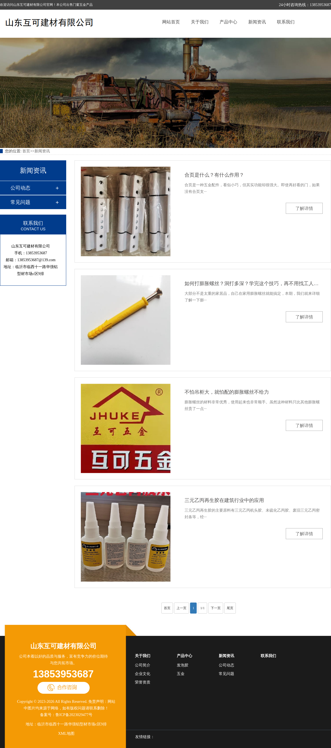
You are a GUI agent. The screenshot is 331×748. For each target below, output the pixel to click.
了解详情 (304, 208)
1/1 (202, 608)
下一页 (216, 608)
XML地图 (66, 733)
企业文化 (142, 674)
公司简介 (142, 665)
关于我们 (200, 22)
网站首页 (171, 22)
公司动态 (20, 188)
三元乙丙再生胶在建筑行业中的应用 (224, 500)
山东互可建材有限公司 (63, 646)
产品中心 (228, 22)
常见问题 (20, 202)
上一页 (181, 608)
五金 (181, 674)
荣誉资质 (142, 682)
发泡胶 (182, 665)
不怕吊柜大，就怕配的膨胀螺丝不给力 (227, 392)
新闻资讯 (257, 22)
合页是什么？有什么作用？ (214, 175)
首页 (26, 151)
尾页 (230, 608)
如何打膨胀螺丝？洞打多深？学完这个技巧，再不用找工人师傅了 (254, 283)
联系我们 (286, 22)
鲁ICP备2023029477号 (73, 715)
